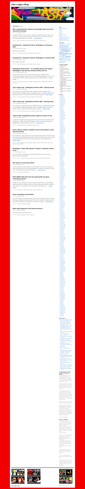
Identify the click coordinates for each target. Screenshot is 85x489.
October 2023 (62, 131)
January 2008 (62, 249)
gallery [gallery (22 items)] (70, 48)
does (24, 189)
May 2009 (61, 232)
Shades (61, 354)
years (16, 82)
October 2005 (62, 269)
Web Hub (60, 29)
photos (43, 81)
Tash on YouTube (64, 64)
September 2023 (62, 132)
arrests (27, 142)
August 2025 (62, 105)
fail (20, 40)
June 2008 (61, 243)
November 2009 (62, 225)
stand (37, 158)
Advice (21, 172)
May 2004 (61, 289)
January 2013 (62, 202)
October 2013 (62, 194)
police (49, 142)
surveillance (28, 203)
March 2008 (62, 246)
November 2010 (62, 218)
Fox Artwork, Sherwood (64, 68)
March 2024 (62, 125)
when (45, 40)
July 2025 (61, 106)
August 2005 (62, 271)
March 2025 (62, 111)
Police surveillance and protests (23, 194)
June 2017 (61, 181)
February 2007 (62, 258)
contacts (26, 158)
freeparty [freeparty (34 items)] (67, 48)
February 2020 (62, 169)
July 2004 (61, 287)
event (28, 96)
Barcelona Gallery (63, 358)
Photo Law (52, 21)
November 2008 (62, 238)
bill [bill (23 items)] (68, 43)
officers (43, 142)
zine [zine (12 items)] (64, 62)
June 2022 (61, 144)
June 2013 (61, 199)
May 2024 (61, 123)
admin (24, 32)
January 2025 (62, 113)
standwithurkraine (42, 158)
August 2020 (62, 165)
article (24, 81)
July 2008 (61, 242)
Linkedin (60, 35)
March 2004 (62, 292)
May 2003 (61, 302)
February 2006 (62, 267)
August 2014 (62, 188)
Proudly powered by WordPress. (65, 485)
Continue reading (38, 38)
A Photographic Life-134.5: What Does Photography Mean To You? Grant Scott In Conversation (65, 328)
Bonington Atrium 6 (63, 83)
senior (17, 143)
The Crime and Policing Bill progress (66, 340)
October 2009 (62, 226)
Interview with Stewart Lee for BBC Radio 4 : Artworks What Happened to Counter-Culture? (66, 366)
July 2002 (61, 314)
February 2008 (62, 248)
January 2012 (62, 213)
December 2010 (62, 217)
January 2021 (62, 164)
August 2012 (62, 207)
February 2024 (62, 126)
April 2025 (62, 109)
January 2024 (62, 127)
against (21, 125)
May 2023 (61, 137)
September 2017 (62, 177)
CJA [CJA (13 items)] (65, 45)
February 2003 (62, 306)
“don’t (21, 96)
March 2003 (62, 305)
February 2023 (62, 139)
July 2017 (61, 180)
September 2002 (62, 312)
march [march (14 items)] (60, 51)
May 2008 (61, 244)
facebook (23, 53)
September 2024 (62, 118)
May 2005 (61, 275)
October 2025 (62, 102)
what (41, 189)
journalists (34, 142)
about (21, 189)
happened (24, 214)
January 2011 (62, 215)
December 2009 (62, 224)
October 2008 (62, 239)
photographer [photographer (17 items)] (66, 52)
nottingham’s (39, 81)
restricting (38, 189)
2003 (23, 96)
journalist (30, 142)
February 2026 (62, 98)
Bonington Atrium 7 (63, 82)
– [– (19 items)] (59, 43)
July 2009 (61, 230)
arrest (24, 142)
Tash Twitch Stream (44, 21)
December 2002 (62, 308)
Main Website (22, 21)
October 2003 (62, 296)
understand (41, 40)
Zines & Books (58, 21)
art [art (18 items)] (67, 43)
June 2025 (61, 107)
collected (22, 158)
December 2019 (62, 171)
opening (37, 96)
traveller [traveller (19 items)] (65, 59)
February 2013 (62, 201)
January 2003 (62, 307)
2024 (21, 53)
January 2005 (62, 280)
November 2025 (62, 101)
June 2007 (61, 256)
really (31, 214)
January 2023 (62, 140)
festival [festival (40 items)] (61, 48)
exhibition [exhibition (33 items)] (61, 46)
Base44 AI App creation (64, 348)
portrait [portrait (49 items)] (64, 55)
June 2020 (61, 167)
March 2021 (62, 162)
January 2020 (62, 170)
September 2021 (62, 155)
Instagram (60, 30)
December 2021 (62, 151)
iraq (30, 96)
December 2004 (62, 281)
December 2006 (62, 261)
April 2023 (62, 138)
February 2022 (62, 149)
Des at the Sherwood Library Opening (66, 331)
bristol (21, 214)
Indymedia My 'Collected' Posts (64, 40)
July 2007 (61, 255)
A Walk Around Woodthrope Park (65, 362)
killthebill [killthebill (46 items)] (63, 49)
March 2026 (62, 96)
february (27, 53)
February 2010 (62, 221)
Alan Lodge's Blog (20, 4)
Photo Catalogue (29, 21)
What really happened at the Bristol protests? (28, 208)
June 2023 (61, 136)
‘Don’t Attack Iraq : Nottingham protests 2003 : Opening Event (33, 101)
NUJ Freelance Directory (63, 36)
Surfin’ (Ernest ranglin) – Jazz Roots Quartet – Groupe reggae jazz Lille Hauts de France (66, 320)
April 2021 (62, 161)
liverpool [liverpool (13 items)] (69, 49)
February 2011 (62, 214)
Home (14, 21)
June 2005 (61, 274)
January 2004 (62, 294)
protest (51, 142)
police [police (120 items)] (70, 54)
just (37, 142)
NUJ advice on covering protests (23, 163)
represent (35, 40)
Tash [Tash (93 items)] (60, 59)
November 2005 (62, 268)
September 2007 (62, 252)
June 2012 (61, 208)
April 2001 (62, 315)
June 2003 (61, 301)
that (49, 81)
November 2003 (62, 295)
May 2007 (61, 257)
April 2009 (62, 233)
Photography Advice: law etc (63, 39)
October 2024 (62, 117)
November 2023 (62, 130)
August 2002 (62, 313)
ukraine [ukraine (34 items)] (64, 61)
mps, (26, 40)
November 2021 (62, 152)
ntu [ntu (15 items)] (70, 51)
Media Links (68, 21)
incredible (30, 81)
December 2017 (62, 174)
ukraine (46, 158)
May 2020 (61, 168)
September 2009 (62, 227)
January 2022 (62, 150)
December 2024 (62, 114)
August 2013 (62, 196)
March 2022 (62, 148)
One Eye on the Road (62, 34)
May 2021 (61, 159)
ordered (46, 142)
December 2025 (62, 100)
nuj (40, 142)
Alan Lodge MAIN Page (63, 28)
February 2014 (62, 192)
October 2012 (62, 206)
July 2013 (61, 198)
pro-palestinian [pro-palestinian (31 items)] (62, 56)
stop (37, 125)
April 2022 (62, 146)
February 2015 (62, 186)
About (17, 21)
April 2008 (62, 245)
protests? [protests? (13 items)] (60, 58)
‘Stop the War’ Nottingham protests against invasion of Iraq (32, 115)
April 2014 (62, 190)
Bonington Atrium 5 (63, 84)
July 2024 (61, 120)
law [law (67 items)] (67, 49)
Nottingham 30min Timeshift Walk (65, 368)
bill (22, 189)
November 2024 (62, 115)
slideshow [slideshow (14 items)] (68, 58)
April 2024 (62, 124)
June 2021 (61, 158)
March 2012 (62, 211)
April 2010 (62, 220)
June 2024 (61, 121)
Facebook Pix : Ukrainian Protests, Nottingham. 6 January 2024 (33, 58)
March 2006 (62, 265)
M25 (39, 142)
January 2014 (62, 193)
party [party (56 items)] (62, 52)
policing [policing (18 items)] (60, 55)
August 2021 (62, 156)
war (38, 125)
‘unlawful (21, 142)
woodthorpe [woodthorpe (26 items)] (61, 62)
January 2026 (62, 99)
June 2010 (61, 219)
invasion (24, 125)
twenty (51, 81)
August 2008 (62, 240)
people (28, 40)
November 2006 (62, 262)
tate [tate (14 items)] (62, 59)
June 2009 (61, 231)
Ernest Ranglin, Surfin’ (64, 325)
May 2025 (61, 108)
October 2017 (62, 176)
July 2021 (61, 157)
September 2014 (62, 187)
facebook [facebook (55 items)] (66, 46)
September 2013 (62, 195)
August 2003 (62, 299)
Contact (63, 21)
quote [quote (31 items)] (63, 58)
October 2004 (62, 283)
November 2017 (62, 175)
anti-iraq (21, 81)
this (38, 40)
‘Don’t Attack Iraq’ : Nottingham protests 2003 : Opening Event (33, 87)
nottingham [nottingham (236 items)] (65, 51)
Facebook (60, 33)
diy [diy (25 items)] (67, 45)
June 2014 (61, 189)
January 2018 (62, 173)
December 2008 (62, 237)
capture (27, 81)
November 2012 (62, 205)
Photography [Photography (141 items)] (63, 54)
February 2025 (62, 112)
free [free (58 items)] (64, 48)
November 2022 (62, 143)
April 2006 (62, 264)
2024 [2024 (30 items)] (63, 44)
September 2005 (62, 270)
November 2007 (62, 251)
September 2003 (62, 298)
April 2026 (62, 95)
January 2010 (62, 223)
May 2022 (61, 145)
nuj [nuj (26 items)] (59, 52)
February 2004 (62, 293)
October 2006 (62, 263)
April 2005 (62, 276)
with (49, 158)
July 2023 (61, 134)
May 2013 (61, 200)
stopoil (22, 143)
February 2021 (62, 163)
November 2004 (62, 282)
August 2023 (62, 133)
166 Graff (61, 67)
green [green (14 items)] (60, 49)
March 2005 (62, 277)
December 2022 (62, 142)
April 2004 (62, 290)
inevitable (23, 40)
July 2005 (61, 273)
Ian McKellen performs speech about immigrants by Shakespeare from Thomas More (66, 351)
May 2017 (61, 182)
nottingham (31, 53)
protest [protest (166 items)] (68, 57)
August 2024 (62, 119)
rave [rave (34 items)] (66, 58)
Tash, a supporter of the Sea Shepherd (66, 336)
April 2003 (62, 304)
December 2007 (62, 250)
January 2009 (62, 236)
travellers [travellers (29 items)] (69, 59)
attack (26, 96)
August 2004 (62, 286)
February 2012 (62, 212)
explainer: (27, 189)
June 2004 (61, 288)
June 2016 (61, 183)
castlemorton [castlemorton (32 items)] (62, 45)
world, (14, 82)
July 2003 (61, 300)
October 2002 (62, 311)
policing (31, 189)
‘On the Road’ (37, 21)
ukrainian (38, 53)
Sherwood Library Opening (64, 71)
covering (24, 172)
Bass (61, 346)
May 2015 (61, 184)
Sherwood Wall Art (63, 65)
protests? (31, 40)
